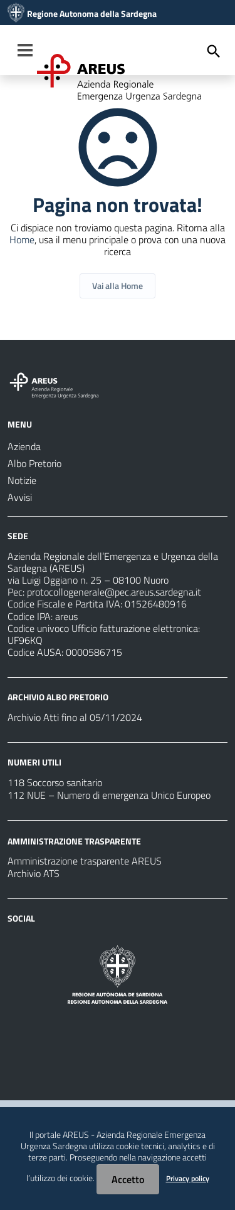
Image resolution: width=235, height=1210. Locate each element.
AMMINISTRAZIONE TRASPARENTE (74, 840)
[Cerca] (213, 51)
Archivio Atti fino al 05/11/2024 (75, 717)
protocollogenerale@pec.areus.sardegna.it (114, 591)
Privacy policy (187, 1178)
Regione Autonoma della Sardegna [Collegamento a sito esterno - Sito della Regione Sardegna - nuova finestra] (92, 13)
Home (21, 239)
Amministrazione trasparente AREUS (85, 860)
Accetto (128, 1179)
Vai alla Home (117, 285)
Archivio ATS (34, 873)
